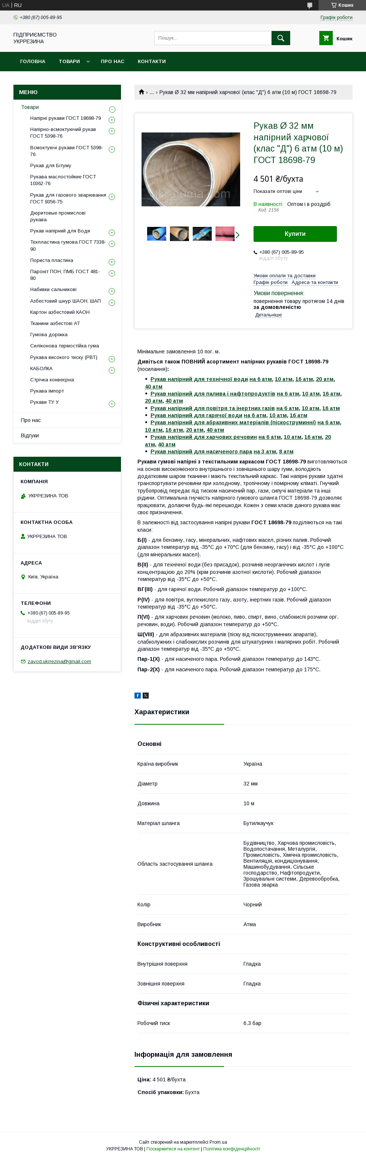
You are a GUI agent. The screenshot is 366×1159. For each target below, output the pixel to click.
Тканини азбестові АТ (55, 323)
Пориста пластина (51, 260)
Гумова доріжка (49, 334)
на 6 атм (260, 379)
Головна (32, 61)
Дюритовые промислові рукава (58, 216)
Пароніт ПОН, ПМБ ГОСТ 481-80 (65, 275)
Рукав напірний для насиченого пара (201, 451)
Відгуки (30, 435)
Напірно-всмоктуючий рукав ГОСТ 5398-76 (63, 132)
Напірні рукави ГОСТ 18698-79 (65, 118)
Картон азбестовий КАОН (60, 312)
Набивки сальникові (53, 289)
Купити (295, 234)
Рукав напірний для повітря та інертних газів (213, 408)
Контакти (152, 61)
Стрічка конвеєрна (52, 379)
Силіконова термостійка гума (64, 346)
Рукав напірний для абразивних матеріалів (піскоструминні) (233, 422)
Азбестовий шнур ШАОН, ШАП (65, 301)
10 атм (283, 379)
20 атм (325, 379)
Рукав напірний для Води (60, 231)
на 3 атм (265, 451)
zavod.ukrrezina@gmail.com (59, 661)
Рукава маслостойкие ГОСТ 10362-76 (63, 180)
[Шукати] (281, 38)
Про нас (112, 61)
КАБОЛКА (41, 368)
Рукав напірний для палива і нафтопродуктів (213, 394)
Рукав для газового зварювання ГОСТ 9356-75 (68, 198)
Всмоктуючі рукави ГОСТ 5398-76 (66, 151)
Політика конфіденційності (231, 1149)
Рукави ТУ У (44, 402)
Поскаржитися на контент (173, 1149)
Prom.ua (218, 1142)
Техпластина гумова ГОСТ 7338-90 (68, 245)
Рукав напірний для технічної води (199, 379)
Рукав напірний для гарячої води (196, 415)
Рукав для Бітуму (50, 165)
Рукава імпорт (47, 391)
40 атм (153, 387)
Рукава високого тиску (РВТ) (63, 357)
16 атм (304, 379)
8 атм (286, 451)
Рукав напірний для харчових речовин (204, 437)
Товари (69, 61)
